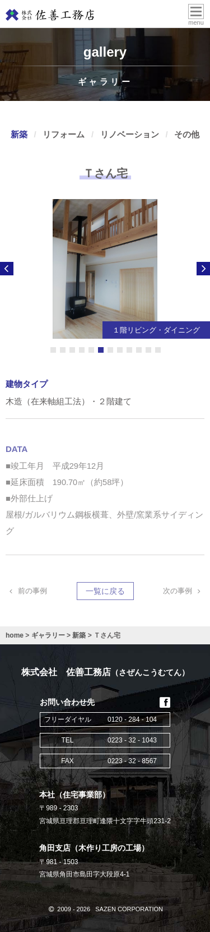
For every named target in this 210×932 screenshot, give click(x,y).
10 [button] (139, 350)
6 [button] (101, 350)
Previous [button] (6, 268)
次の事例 (183, 592)
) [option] (105, 269)
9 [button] (129, 350)
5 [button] (91, 350)
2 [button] (63, 350)
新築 (19, 134)
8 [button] (120, 350)
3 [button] (72, 350)
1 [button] (53, 350)
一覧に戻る (105, 592)
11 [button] (148, 350)
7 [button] (110, 350)
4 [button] (82, 350)
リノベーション (129, 134)
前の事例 (26, 592)
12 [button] (158, 350)
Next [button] (203, 268)
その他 (186, 134)
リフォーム (64, 134)
